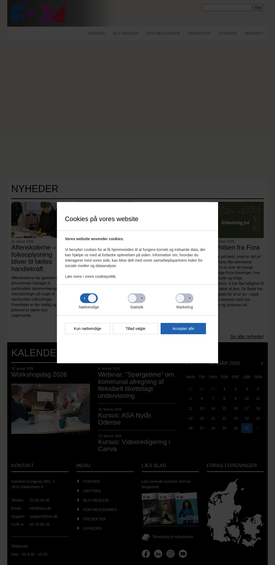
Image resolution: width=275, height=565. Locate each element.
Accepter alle (183, 328)
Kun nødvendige (87, 328)
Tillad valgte (135, 328)
